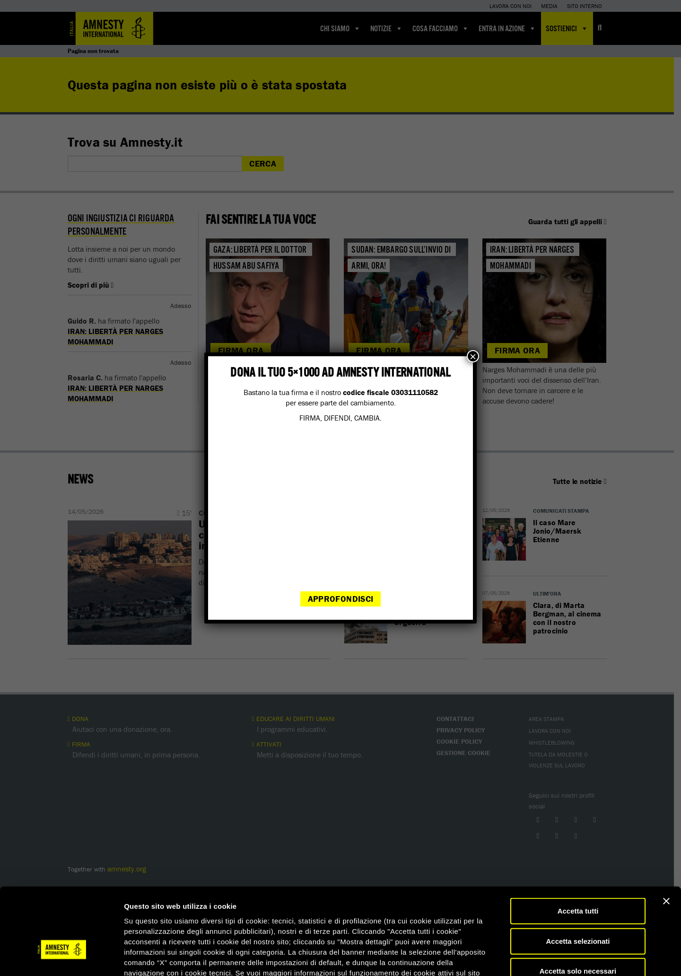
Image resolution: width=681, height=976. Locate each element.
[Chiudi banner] (666, 838)
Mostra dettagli (497, 957)
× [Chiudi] (473, 356)
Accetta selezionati (578, 878)
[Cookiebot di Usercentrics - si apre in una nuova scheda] (61, 957)
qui (151, 919)
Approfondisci (341, 598)
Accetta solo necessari (578, 908)
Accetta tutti (578, 848)
